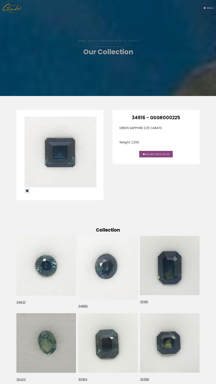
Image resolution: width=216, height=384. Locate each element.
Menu (210, 8)
